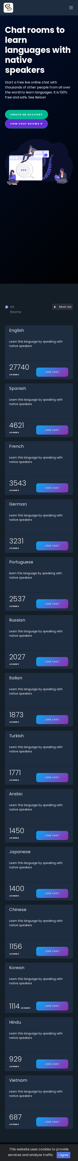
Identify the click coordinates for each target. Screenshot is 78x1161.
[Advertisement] (39, 226)
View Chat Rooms (26, 123)
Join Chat (52, 372)
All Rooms (15, 309)
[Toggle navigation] (71, 7)
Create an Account (26, 114)
